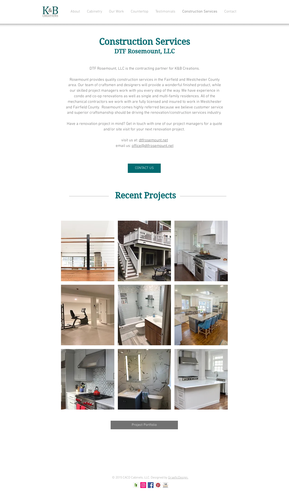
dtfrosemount (153, 140)
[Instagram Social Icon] (143, 485)
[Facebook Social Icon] (151, 485)
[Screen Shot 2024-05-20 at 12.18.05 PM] (165, 485)
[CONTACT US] (144, 168)
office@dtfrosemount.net (152, 146)
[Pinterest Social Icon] (158, 485)
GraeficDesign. (178, 478)
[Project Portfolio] (144, 425)
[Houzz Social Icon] (136, 485)
